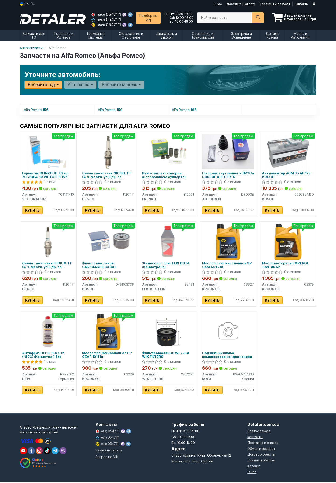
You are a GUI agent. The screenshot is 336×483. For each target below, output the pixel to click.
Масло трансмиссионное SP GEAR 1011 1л (107, 355)
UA (24, 4)
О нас (217, 4)
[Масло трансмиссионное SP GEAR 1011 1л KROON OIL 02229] (108, 332)
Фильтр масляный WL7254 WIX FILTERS (165, 355)
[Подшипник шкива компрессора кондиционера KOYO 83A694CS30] (228, 332)
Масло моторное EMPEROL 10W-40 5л (285, 265)
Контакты (301, 4)
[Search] (258, 17)
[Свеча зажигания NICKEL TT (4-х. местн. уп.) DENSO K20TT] (108, 152)
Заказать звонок (109, 451)
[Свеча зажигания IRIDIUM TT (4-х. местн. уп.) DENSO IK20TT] (48, 242)
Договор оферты (261, 456)
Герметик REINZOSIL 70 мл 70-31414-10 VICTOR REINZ (45, 175)
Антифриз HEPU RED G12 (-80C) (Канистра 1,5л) (43, 355)
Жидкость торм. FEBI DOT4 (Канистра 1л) (166, 265)
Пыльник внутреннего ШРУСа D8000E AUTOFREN (225, 175)
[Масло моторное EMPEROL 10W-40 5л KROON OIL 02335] (288, 242)
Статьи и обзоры (261, 461)
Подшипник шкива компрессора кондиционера (227, 355)
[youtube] (23, 451)
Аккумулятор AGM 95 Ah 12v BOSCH (286, 175)
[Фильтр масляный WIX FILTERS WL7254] (168, 332)
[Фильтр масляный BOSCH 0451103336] (108, 241)
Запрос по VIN (107, 458)
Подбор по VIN (148, 18)
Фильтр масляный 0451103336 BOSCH (99, 265)
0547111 (106, 14)
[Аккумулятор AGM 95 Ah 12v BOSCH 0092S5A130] (288, 152)
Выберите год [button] (43, 84)
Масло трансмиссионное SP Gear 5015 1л (227, 265)
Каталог (253, 467)
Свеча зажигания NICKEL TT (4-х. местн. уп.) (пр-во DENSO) (106, 175)
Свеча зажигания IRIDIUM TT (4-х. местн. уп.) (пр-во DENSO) (47, 265)
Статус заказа (258, 432)
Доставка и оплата (241, 4)
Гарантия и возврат (275, 4)
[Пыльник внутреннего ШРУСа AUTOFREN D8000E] (228, 151)
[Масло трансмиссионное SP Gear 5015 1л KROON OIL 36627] (228, 242)
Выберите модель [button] (121, 84)
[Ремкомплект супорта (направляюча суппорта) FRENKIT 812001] (168, 151)
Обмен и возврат (261, 450)
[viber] (31, 451)
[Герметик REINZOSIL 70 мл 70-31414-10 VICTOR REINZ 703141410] (48, 152)
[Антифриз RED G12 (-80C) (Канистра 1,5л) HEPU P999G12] (48, 332)
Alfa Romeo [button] (80, 84)
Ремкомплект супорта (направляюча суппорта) (164, 175)
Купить (32, 211)
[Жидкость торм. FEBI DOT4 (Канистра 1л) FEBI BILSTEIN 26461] (168, 241)
